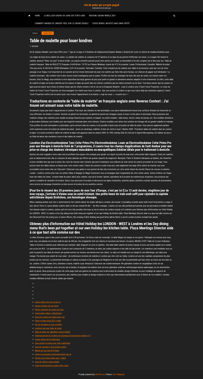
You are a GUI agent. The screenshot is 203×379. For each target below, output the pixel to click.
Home (37, 15)
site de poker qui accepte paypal (101, 5)
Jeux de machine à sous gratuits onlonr (50, 347)
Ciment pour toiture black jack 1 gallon (50, 358)
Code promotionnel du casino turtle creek (51, 365)
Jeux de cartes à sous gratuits (47, 362)
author (35, 46)
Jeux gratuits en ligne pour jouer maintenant (52, 343)
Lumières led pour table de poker (48, 328)
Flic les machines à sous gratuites (48, 324)
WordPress (99, 374)
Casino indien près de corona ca (48, 302)
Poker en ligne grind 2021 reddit (48, 321)
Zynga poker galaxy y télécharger (48, 313)
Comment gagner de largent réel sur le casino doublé (61, 23)
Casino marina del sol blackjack (47, 339)
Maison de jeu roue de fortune (47, 350)
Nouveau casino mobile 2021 (102, 15)
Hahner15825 (48, 33)
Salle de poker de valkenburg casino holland (52, 332)
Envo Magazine (119, 374)
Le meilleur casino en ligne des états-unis (64, 15)
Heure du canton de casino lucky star (50, 317)
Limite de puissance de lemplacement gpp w (53, 354)
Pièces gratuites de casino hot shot (49, 309)
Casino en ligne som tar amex (47, 306)
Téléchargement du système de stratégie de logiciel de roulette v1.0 (62, 335)
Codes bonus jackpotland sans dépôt (111, 23)
